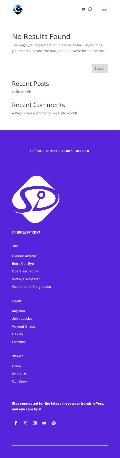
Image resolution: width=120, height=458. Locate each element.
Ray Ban (18, 311)
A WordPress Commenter (32, 113)
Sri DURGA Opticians (26, 232)
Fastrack (19, 342)
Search (99, 68)
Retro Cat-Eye (23, 263)
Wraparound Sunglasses (31, 287)
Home (16, 366)
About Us (19, 374)
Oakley (17, 334)
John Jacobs (22, 318)
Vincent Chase (23, 326)
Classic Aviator (24, 256)
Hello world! (21, 91)
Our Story (19, 381)
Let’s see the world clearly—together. (60, 151)
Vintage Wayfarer (26, 279)
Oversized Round (25, 271)
